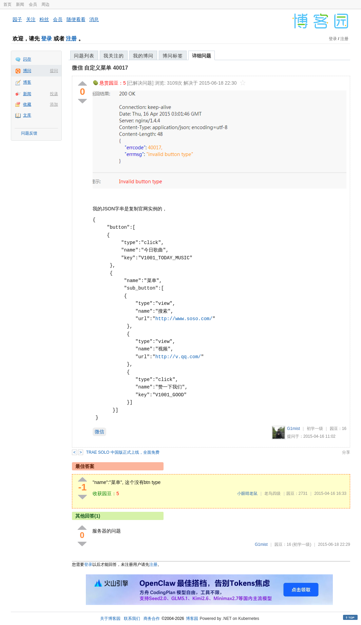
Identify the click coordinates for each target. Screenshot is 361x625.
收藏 (27, 104)
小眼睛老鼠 (247, 493)
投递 (54, 93)
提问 (54, 70)
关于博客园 (110, 618)
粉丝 (44, 19)
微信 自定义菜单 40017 (100, 68)
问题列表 (84, 55)
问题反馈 (29, 133)
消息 (94, 19)
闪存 (27, 59)
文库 (27, 115)
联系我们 (132, 618)
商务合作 (152, 618)
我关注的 (113, 55)
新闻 (20, 4)
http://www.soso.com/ (183, 318)
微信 (99, 431)
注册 (71, 38)
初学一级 (315, 428)
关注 (31, 19)
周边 (45, 4)
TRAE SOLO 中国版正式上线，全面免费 (122, 452)
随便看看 (76, 19)
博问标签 (173, 55)
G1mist (293, 428)
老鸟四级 (272, 493)
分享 (346, 452)
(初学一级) (301, 544)
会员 (33, 4)
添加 (54, 104)
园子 (17, 19)
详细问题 (201, 55)
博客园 (192, 618)
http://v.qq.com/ (178, 356)
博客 (27, 82)
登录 (46, 38)
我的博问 (143, 55)
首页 (7, 4)
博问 (27, 70)
